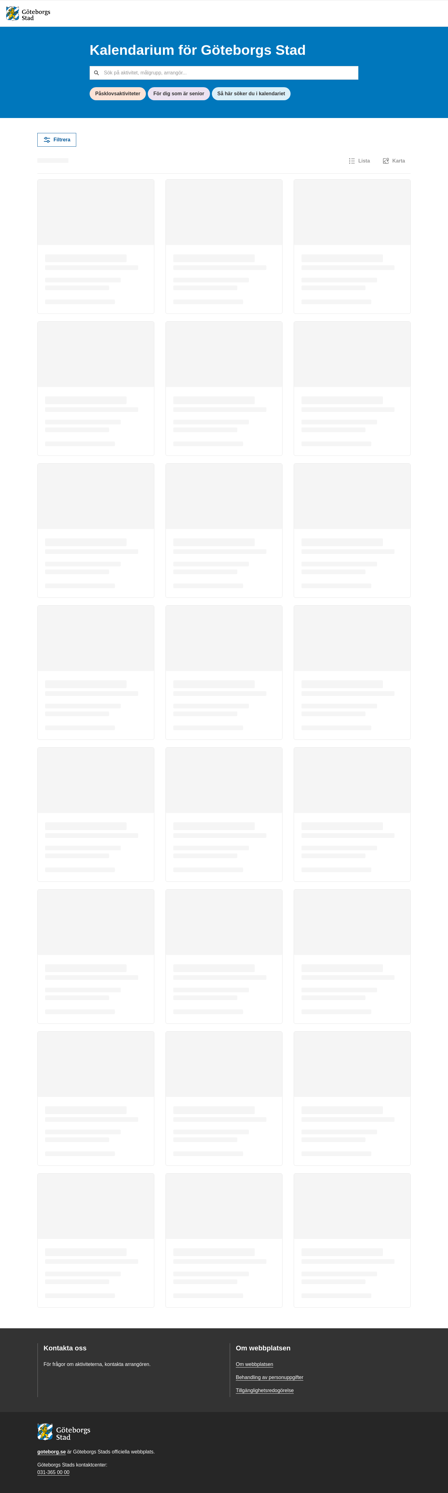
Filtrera (56, 140)
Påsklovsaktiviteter (117, 93)
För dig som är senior (178, 93)
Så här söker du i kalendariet (251, 93)
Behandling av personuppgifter (269, 1377)
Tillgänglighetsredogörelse (265, 1390)
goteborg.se (51, 1451)
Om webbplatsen (254, 1364)
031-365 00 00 (53, 1472)
